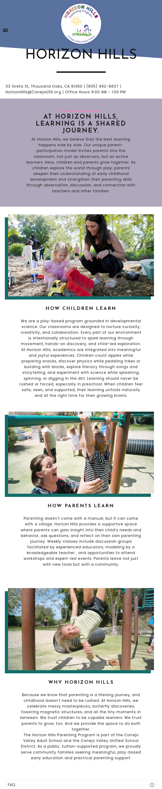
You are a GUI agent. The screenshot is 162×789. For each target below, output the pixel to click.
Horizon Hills (81, 55)
